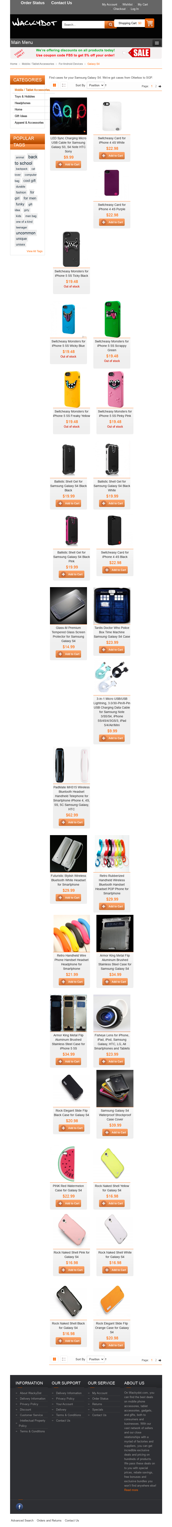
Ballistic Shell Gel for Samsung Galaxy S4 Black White (112, 486)
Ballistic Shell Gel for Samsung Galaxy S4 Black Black (68, 486)
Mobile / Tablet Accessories (38, 63)
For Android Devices (71, 63)
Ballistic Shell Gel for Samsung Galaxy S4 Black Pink (71, 557)
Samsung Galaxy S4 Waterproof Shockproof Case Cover (115, 1115)
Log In (135, 9)
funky (20, 204)
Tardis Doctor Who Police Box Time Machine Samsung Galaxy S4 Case (112, 632)
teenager (21, 227)
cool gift (29, 181)
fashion (21, 192)
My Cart (143, 4)
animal (20, 157)
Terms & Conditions (32, 1431)
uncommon (25, 233)
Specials (97, 1409)
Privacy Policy (29, 1404)
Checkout (119, 9)
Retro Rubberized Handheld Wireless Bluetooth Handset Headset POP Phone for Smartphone (112, 884)
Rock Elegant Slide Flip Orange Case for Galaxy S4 (112, 1328)
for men (30, 198)
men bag (30, 216)
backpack (21, 168)
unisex (20, 244)
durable (20, 186)
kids (18, 216)
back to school (26, 160)
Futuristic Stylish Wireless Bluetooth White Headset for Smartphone (68, 880)
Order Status (100, 1398)
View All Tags (35, 251)
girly (26, 210)
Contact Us (63, 1420)
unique (21, 239)
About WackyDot (30, 1393)
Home (13, 63)
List (64, 85)
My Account (109, 4)
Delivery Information (32, 1398)
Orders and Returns (49, 1520)
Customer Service (31, 1415)
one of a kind (24, 221)
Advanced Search (22, 1520)
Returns (97, 1404)
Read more (131, 1490)
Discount (25, 1409)
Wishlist (127, 4)
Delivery (61, 1409)
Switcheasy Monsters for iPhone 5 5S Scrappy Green (112, 346)
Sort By (80, 85)
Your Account (64, 1404)
